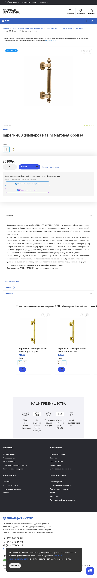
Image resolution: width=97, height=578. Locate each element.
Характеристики (48, 283)
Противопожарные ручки (13, 470)
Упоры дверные (56, 467)
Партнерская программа (59, 490)
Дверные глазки (56, 463)
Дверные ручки (9, 456)
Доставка (48, 295)
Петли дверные (9, 463)
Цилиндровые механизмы (60, 470)
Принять (15, 566)
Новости (6, 494)
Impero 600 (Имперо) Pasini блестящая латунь (33, 351)
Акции (52, 494)
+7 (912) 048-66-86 (10, 2)
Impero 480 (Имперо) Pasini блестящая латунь (72, 351)
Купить (29, 167)
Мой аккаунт (92, 21)
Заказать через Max (27, 190)
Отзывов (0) (48, 289)
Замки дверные (9, 459)
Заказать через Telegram (27, 184)
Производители (56, 483)
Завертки (53, 459)
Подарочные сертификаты (60, 487)
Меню (6, 21)
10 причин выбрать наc (12, 490)
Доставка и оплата (10, 487)
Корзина (91, 11)
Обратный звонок (30, 2)
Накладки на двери (57, 456)
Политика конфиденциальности (62, 501)
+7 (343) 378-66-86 (51, 41)
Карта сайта (54, 498)
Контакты (44, 2)
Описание (48, 216)
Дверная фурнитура (11, 11)
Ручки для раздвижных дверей (15, 467)
